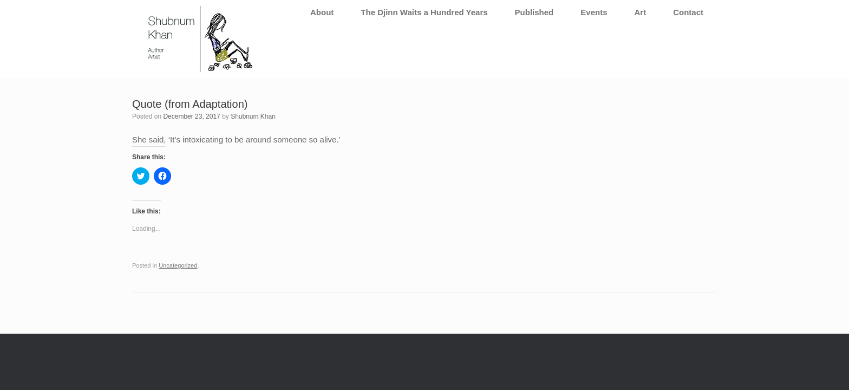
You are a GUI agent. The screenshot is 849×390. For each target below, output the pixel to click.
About (322, 12)
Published (534, 12)
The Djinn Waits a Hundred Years (424, 12)
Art (640, 12)
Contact (688, 12)
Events (593, 12)
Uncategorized (178, 265)
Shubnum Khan (253, 116)
